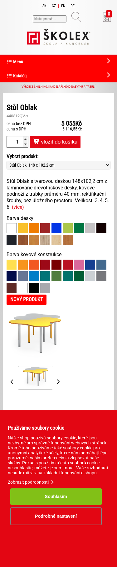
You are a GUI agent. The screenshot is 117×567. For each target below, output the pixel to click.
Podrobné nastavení (56, 516)
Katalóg (17, 76)
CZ (54, 6)
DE (73, 6)
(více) (18, 207)
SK (44, 6)
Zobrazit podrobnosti (31, 482)
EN (63, 6)
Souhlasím (56, 496)
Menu (15, 62)
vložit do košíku (55, 142)
